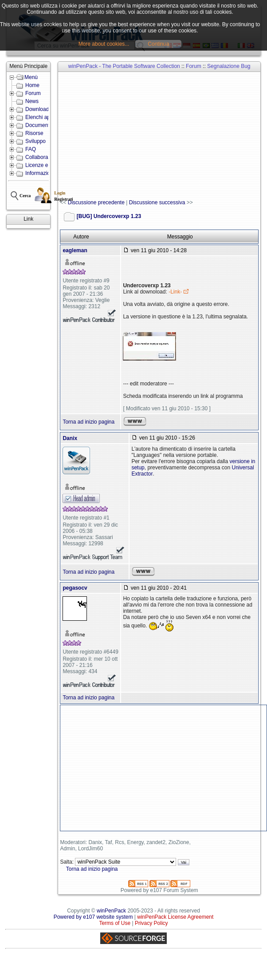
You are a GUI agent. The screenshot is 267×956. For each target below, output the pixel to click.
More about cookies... (104, 44)
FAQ (30, 149)
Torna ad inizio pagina (88, 422)
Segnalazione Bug (228, 66)
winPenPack (111, 911)
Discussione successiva (157, 202)
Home (32, 85)
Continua (158, 44)
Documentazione (45, 125)
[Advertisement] (163, 136)
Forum (33, 93)
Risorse (34, 133)
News (32, 101)
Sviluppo (35, 141)
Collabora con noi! (46, 157)
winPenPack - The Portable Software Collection (124, 66)
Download (37, 109)
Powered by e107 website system (93, 917)
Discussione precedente (96, 202)
